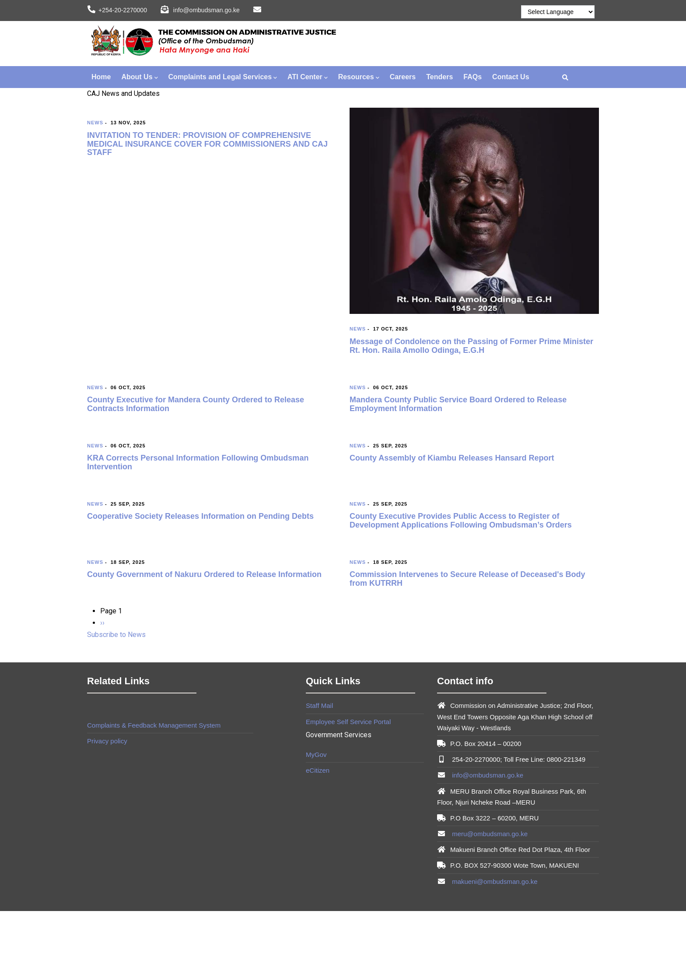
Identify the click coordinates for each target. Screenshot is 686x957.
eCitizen (317, 770)
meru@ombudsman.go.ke (489, 833)
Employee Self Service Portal (348, 721)
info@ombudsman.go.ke (486, 775)
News (95, 122)
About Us (139, 77)
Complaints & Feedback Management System (153, 725)
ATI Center (307, 77)
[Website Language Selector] (558, 11)
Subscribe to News (116, 634)
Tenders (439, 77)
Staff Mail (319, 705)
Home (101, 77)
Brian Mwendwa (139, 754)
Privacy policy (107, 741)
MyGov (316, 754)
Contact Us (510, 77)
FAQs (472, 77)
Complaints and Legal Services (222, 77)
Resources (358, 77)
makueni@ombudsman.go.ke (494, 881)
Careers (403, 77)
